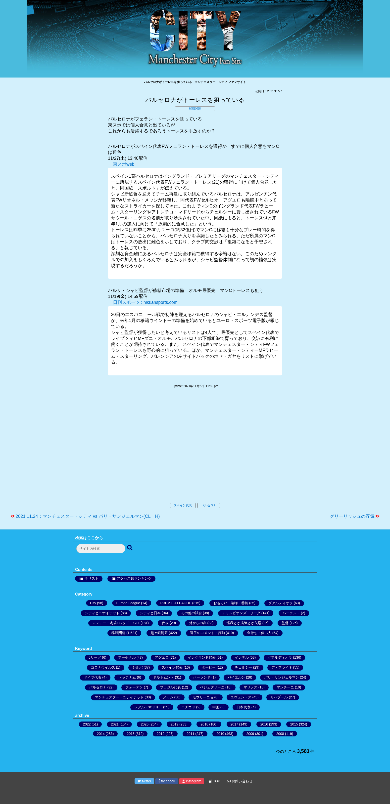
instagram (191, 781)
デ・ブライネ (281, 667)
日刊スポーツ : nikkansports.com (145, 302)
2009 (250, 734)
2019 (174, 724)
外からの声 (197, 623)
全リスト (91, 578)
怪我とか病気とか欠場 (244, 623)
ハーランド (291, 613)
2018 (204, 724)
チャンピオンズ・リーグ (241, 613)
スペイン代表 (183, 505)
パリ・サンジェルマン (281, 677)
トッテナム (127, 677)
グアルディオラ (280, 603)
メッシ (168, 697)
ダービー (209, 667)
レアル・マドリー (148, 707)
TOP (214, 781)
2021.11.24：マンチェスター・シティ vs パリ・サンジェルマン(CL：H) (88, 516)
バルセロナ (208, 505)
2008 (280, 734)
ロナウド (188, 707)
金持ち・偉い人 (259, 633)
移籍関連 (195, 108)
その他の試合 (191, 613)
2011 (190, 734)
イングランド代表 (202, 657)
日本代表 (243, 707)
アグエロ (162, 657)
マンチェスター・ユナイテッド (119, 697)
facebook (166, 781)
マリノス (250, 687)
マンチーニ (285, 687)
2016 (264, 724)
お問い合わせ (239, 781)
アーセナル (127, 657)
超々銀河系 (159, 633)
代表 (165, 623)
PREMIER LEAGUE (175, 603)
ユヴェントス (241, 697)
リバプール (279, 697)
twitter (144, 781)
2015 (294, 724)
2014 (101, 734)
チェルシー (243, 667)
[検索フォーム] (100, 548)
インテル (242, 657)
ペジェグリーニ (212, 687)
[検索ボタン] (130, 548)
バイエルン (236, 677)
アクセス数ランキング (134, 578)
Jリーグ (95, 657)
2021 (115, 724)
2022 (87, 724)
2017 (234, 724)
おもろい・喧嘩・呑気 (230, 603)
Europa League (128, 603)
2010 (220, 734)
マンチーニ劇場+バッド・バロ (116, 623)
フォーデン (134, 687)
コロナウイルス (103, 667)
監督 (285, 623)
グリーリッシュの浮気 (352, 516)
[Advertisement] (195, 450)
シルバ (137, 667)
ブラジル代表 (170, 687)
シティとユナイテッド (102, 613)
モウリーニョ (203, 697)
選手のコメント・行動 (207, 633)
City (93, 603)
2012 (160, 734)
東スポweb (123, 164)
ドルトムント (163, 677)
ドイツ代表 (92, 677)
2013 (131, 734)
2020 (144, 724)
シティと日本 (150, 613)
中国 (215, 707)
